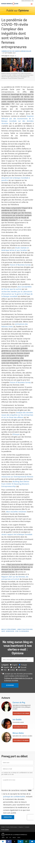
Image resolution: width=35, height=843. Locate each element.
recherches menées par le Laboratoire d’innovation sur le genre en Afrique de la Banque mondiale (17, 293)
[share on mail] (3, 841)
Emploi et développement (8, 629)
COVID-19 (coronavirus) (22, 631)
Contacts (27, 827)
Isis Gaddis (16, 51)
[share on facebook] (9, 841)
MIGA (14, 837)
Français (12, 55)
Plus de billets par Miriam (21, 740)
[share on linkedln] (20, 841)
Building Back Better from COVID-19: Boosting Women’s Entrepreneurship (15, 483)
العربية (15, 667)
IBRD (3, 837)
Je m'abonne (10, 685)
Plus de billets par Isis (20, 727)
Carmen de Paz (6, 51)
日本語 (12, 670)
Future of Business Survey (20, 265)
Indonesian (22, 670)
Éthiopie (16, 434)
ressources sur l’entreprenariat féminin (17, 476)
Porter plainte (5, 829)
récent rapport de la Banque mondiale (16, 534)
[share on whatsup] (26, 841)
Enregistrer (8, 817)
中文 (5, 670)
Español (6, 667)
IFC (10, 837)
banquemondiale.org (28, 0)
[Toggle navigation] (32, 4)
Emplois (21, 827)
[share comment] (32, 841)
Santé (3, 631)
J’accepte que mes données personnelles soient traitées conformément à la (18, 677)
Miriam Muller (26, 51)
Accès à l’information (11, 827)
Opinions (23, 10)
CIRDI (18, 837)
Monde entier (10, 631)
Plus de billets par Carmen (21, 713)
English (14, 665)
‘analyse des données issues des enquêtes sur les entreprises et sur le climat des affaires (17, 414)
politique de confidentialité (14, 796)
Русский (23, 667)
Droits (3, 827)
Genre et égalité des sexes (25, 629)
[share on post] (15, 841)
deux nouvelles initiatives (16, 511)
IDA (7, 837)
